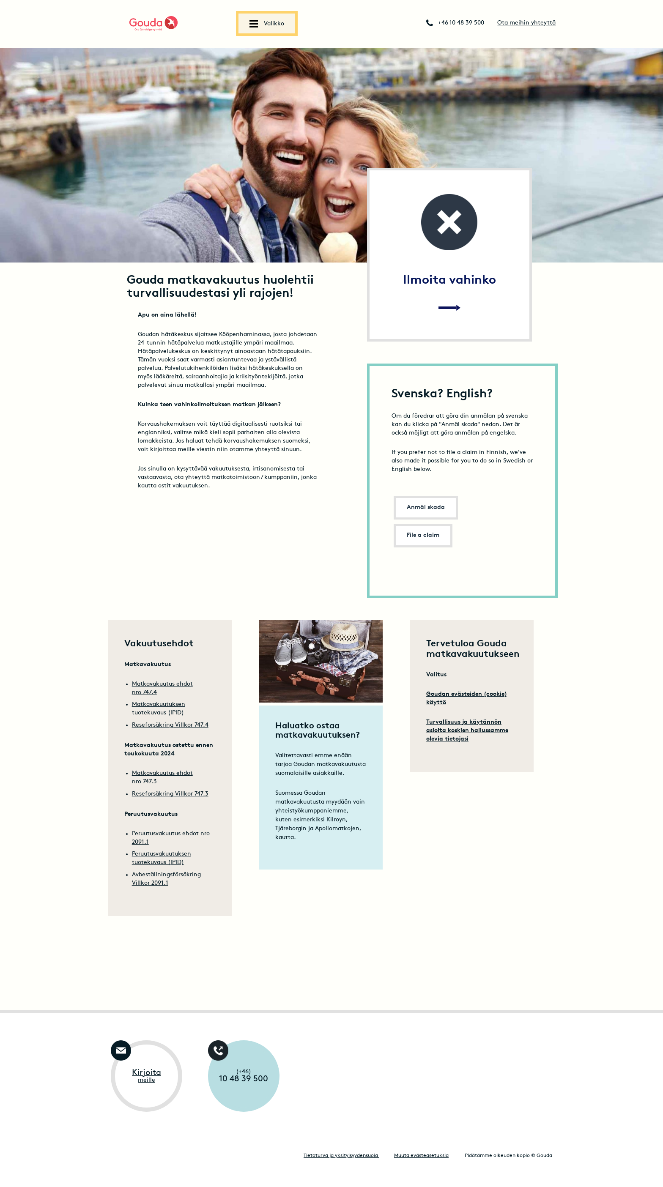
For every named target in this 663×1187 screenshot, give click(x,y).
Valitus (436, 675)
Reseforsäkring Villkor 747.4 (170, 725)
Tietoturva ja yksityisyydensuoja (341, 1155)
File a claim (423, 535)
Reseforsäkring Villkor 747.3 (170, 794)
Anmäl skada (426, 507)
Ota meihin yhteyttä (526, 23)
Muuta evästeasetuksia (421, 1155)
